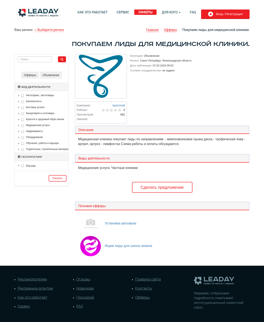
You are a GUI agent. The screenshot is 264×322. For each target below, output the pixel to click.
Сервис (123, 12)
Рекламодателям (32, 279)
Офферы (145, 12)
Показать (57, 178)
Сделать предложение (162, 187)
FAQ (193, 12)
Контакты (143, 288)
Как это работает (92, 12)
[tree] (41, 166)
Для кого (171, 12)
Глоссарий (85, 297)
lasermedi (118, 105)
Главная (152, 29)
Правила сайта (148, 279)
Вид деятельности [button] (34, 86)
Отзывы (83, 279)
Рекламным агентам (35, 288)
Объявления (50, 75)
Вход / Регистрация (229, 14)
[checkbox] (22, 95)
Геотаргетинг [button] (30, 156)
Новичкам (85, 288)
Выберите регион (49, 29)
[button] (19, 95)
